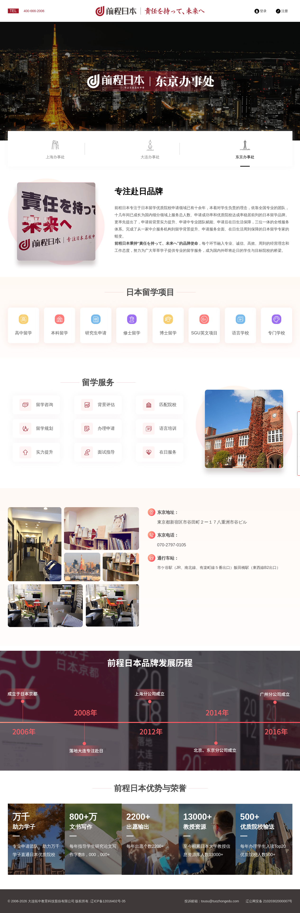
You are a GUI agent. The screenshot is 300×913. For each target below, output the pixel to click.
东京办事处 (244, 157)
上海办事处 (55, 157)
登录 (260, 11)
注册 (282, 11)
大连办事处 (150, 157)
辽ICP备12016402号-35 (107, 901)
